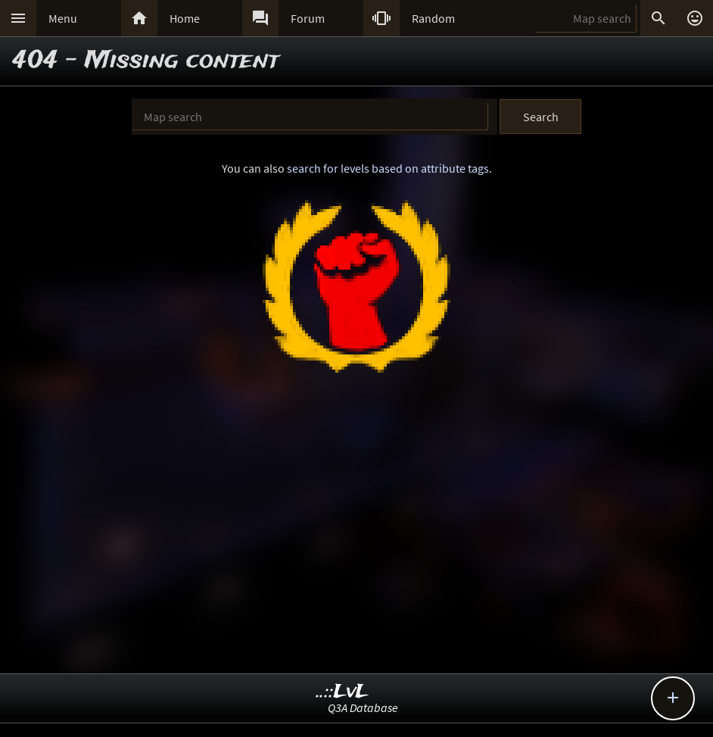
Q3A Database (363, 707)
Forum (308, 18)
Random (433, 18)
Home (185, 18)
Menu (62, 18)
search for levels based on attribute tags (388, 168)
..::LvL (342, 692)
